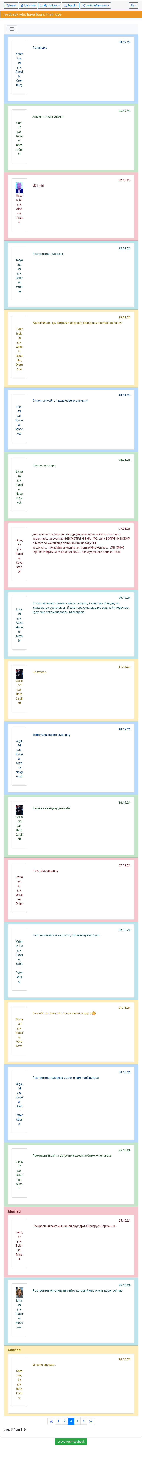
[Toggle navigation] (12, 29)
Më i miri (38, 185)
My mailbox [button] (49, 5)
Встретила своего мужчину (51, 735)
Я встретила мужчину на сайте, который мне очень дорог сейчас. (77, 1290)
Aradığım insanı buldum (47, 116)
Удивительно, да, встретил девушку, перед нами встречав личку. (77, 323)
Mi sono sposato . (44, 1364)
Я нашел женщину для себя (51, 808)
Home (10, 5)
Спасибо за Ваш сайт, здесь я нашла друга (64, 1013)
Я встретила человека (47, 254)
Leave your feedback (71, 1441)
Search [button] (69, 5)
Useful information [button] (94, 5)
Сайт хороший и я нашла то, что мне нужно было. (66, 935)
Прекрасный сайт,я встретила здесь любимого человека (72, 1155)
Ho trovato (39, 672)
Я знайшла (39, 47)
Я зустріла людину (45, 871)
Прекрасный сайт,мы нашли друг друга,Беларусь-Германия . (74, 1226)
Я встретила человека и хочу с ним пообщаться (65, 1077)
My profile (28, 5)
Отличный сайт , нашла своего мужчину (60, 400)
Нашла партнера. (44, 465)
